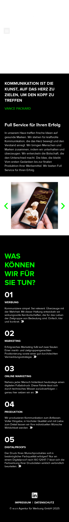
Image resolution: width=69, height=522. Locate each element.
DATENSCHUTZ (44, 502)
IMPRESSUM (23, 502)
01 (9, 295)
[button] (7, 31)
